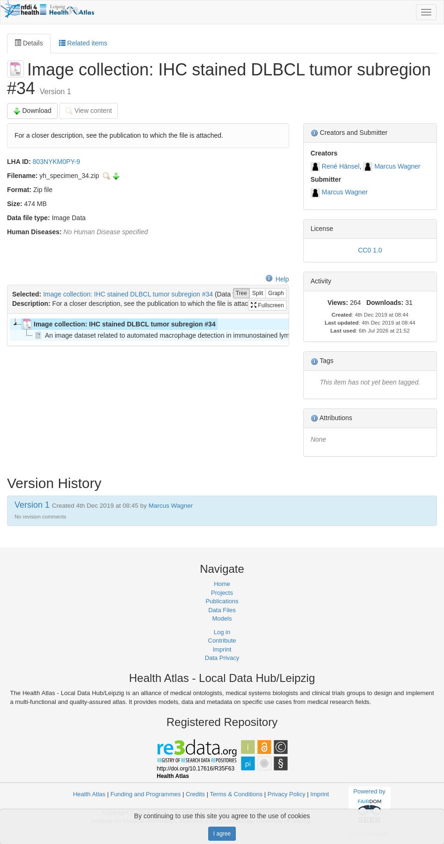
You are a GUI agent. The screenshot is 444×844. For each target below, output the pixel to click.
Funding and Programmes (145, 794)
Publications (221, 601)
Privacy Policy (287, 794)
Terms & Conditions (236, 794)
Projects (222, 592)
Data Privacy (222, 657)
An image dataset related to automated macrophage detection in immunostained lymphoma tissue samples (194, 335)
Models (222, 618)
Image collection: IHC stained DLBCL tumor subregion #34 (128, 294)
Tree (241, 293)
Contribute (222, 640)
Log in (222, 632)
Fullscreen (267, 305)
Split (257, 293)
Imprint (222, 649)
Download (32, 111)
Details (29, 43)
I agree (222, 833)
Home (222, 583)
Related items (83, 43)
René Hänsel (341, 166)
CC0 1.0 (370, 250)
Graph (276, 293)
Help (277, 279)
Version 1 (33, 505)
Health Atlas (89, 794)
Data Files (222, 610)
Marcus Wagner (397, 166)
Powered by (369, 807)
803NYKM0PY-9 (56, 161)
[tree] (148, 330)
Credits (195, 794)
